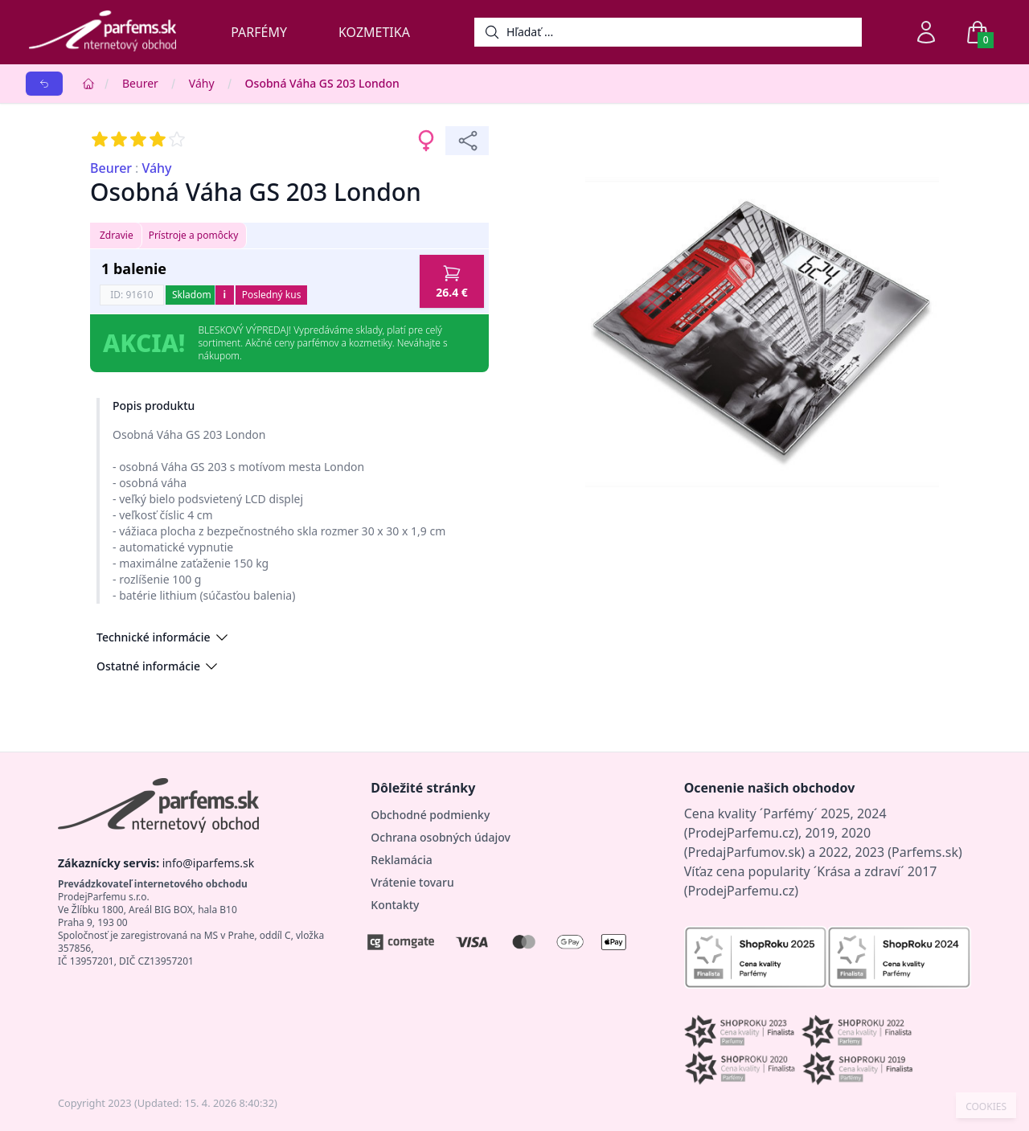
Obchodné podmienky (430, 814)
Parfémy (259, 32)
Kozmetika (374, 32)
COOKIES (985, 1106)
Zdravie (116, 235)
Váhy (202, 83)
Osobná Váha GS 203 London (322, 83)
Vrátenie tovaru (412, 882)
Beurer (140, 83)
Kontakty (395, 904)
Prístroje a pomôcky (194, 235)
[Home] (88, 83)
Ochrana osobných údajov (440, 837)
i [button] (224, 294)
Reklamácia (401, 859)
